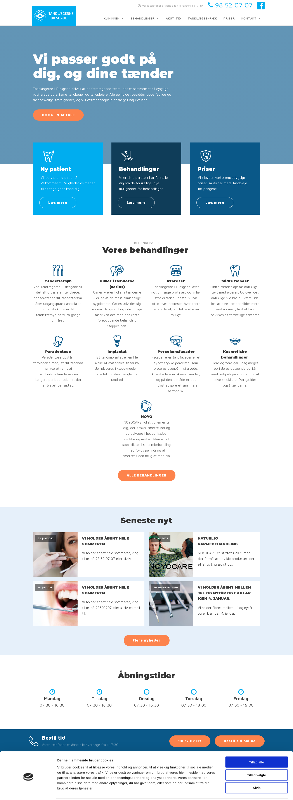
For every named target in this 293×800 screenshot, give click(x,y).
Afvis (257, 772)
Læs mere (57, 202)
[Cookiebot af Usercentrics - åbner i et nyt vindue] (28, 791)
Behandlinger (145, 18)
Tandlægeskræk (202, 18)
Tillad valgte (256, 759)
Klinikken (114, 18)
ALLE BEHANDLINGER (146, 475)
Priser (229, 18)
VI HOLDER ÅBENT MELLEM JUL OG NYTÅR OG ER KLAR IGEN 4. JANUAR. (224, 593)
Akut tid (173, 18)
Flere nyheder (147, 640)
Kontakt (251, 18)
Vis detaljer (227, 791)
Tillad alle (256, 746)
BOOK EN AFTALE (58, 115)
